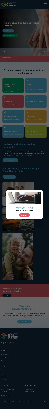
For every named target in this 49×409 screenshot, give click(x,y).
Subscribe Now (24, 215)
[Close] (40, 193)
